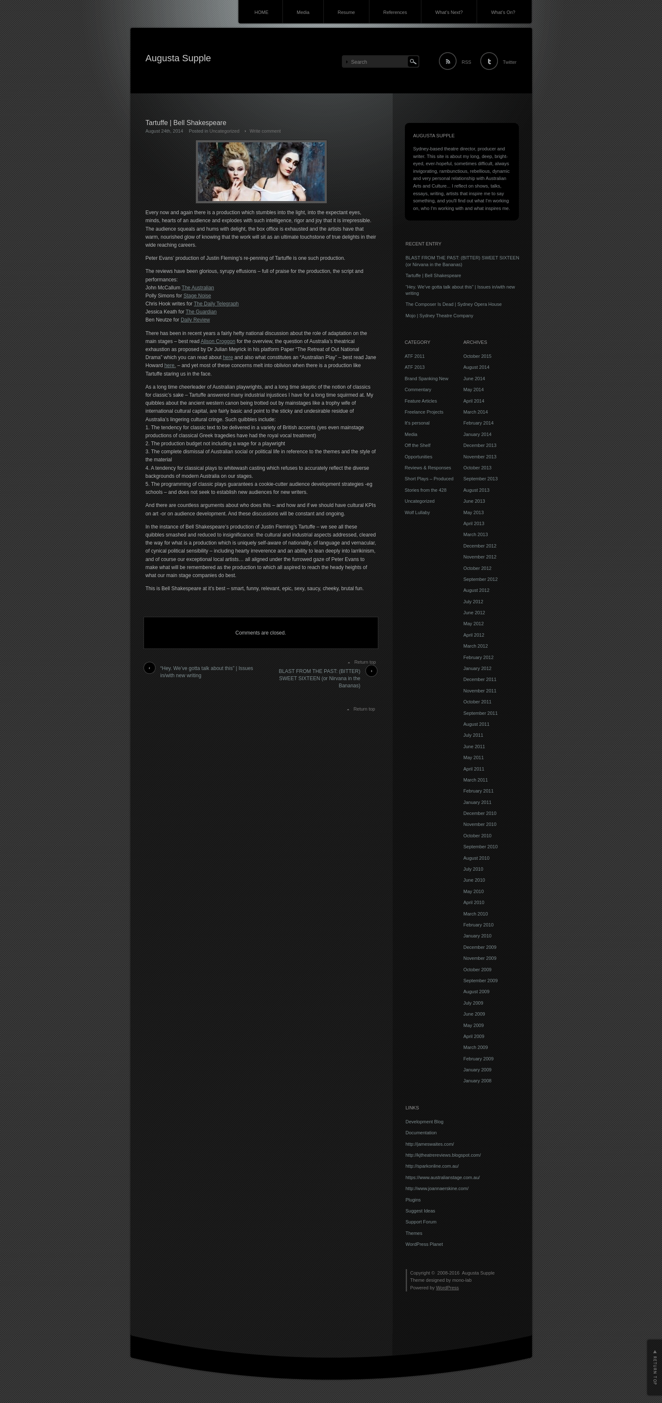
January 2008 (478, 1080)
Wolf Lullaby (417, 512)
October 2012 (478, 568)
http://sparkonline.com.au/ (432, 1166)
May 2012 (474, 623)
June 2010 (474, 880)
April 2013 (474, 523)
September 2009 (481, 980)
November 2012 (480, 556)
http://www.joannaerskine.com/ (437, 1188)
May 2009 (474, 1025)
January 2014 (478, 434)
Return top (365, 662)
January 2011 (478, 802)
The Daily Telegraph (216, 304)
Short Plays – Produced (429, 478)
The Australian (198, 288)
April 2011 (474, 768)
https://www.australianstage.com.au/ (443, 1177)
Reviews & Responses (428, 467)
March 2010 (476, 913)
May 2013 (474, 512)
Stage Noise (197, 296)
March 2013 (476, 534)
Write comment (265, 130)
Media (303, 12)
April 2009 (474, 1036)
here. (170, 365)
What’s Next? (449, 12)
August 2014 (477, 367)
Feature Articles (421, 400)
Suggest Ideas (420, 1210)
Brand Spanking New (426, 378)
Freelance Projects (424, 411)
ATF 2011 (415, 356)
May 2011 (474, 757)
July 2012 (473, 601)
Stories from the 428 (426, 490)
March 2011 (476, 779)
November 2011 (480, 690)
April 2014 (474, 400)
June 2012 (474, 612)
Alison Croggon (218, 341)
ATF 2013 (415, 367)
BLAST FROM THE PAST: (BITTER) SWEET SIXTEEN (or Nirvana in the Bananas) (319, 678)
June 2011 (474, 746)
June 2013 (474, 501)
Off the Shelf (418, 445)
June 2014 (474, 378)
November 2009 (480, 958)
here (228, 357)
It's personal (417, 422)
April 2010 (474, 902)
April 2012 (474, 634)
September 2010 (481, 846)
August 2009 (477, 991)
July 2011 (473, 735)
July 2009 (473, 1002)
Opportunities (418, 456)
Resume (346, 12)
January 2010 (478, 935)
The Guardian (201, 312)
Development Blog (425, 1121)
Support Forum (421, 1221)
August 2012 (477, 590)
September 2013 (481, 478)
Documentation (421, 1132)
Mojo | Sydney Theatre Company (439, 315)
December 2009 (480, 947)
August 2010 (477, 858)
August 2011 (477, 724)
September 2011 (481, 713)
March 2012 (476, 645)
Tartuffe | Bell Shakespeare (433, 275)
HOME (262, 12)
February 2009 (479, 1058)
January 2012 (478, 668)
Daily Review (195, 320)
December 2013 (480, 445)
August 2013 (477, 490)
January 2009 (478, 1069)
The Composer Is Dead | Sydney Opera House (454, 304)
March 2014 (476, 411)
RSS (466, 62)
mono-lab (462, 1280)
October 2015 (478, 356)
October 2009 (478, 969)
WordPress (447, 1287)
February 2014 (479, 422)
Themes (414, 1233)
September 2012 (481, 579)
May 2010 (474, 891)
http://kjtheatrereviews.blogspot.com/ (443, 1155)
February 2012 (479, 657)
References (395, 12)
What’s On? (503, 12)
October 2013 (478, 467)
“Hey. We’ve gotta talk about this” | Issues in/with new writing (206, 671)
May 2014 (474, 389)
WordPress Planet (424, 1244)
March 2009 (476, 1047)
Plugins (413, 1199)
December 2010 (480, 813)
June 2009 (474, 1013)
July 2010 (473, 869)
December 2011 (480, 679)
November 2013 (480, 456)
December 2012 (480, 545)
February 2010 (479, 924)
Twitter (509, 62)
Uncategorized (224, 130)
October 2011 (478, 701)
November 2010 (480, 824)
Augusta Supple (178, 58)
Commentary (418, 389)
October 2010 (478, 835)
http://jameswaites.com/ (430, 1144)
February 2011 (479, 790)
